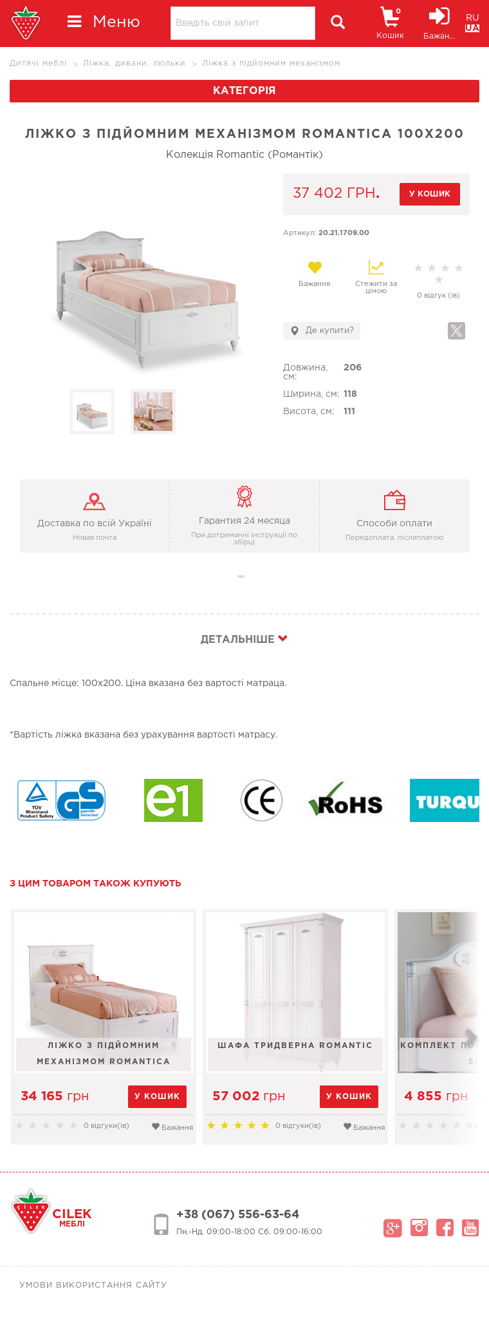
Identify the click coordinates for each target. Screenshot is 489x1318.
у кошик (429, 194)
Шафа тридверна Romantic (295, 1045)
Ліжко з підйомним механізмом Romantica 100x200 (104, 1056)
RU (472, 18)
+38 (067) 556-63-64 (237, 1215)
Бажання (314, 273)
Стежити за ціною (376, 277)
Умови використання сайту (93, 1285)
